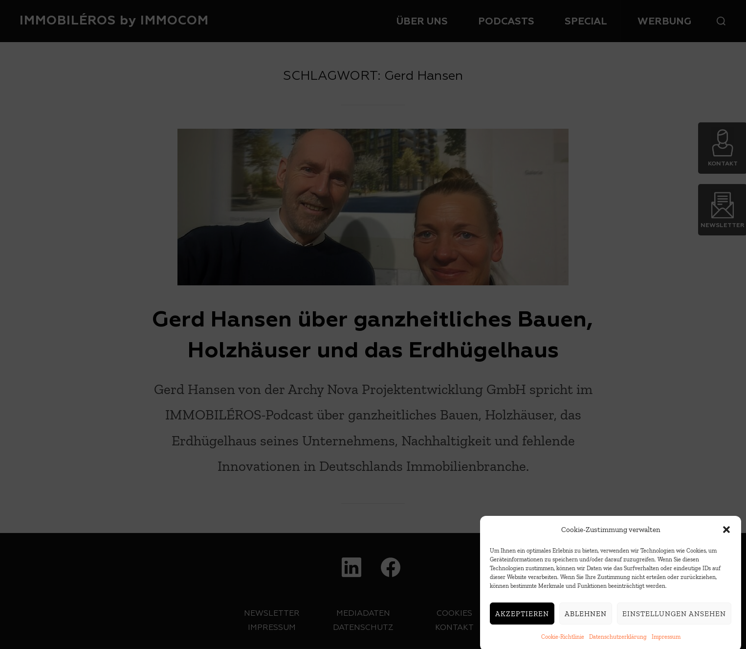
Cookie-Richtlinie (562, 644)
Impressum (666, 644)
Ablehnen (586, 621)
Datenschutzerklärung (618, 644)
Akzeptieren (522, 621)
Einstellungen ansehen (674, 621)
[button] (726, 537)
